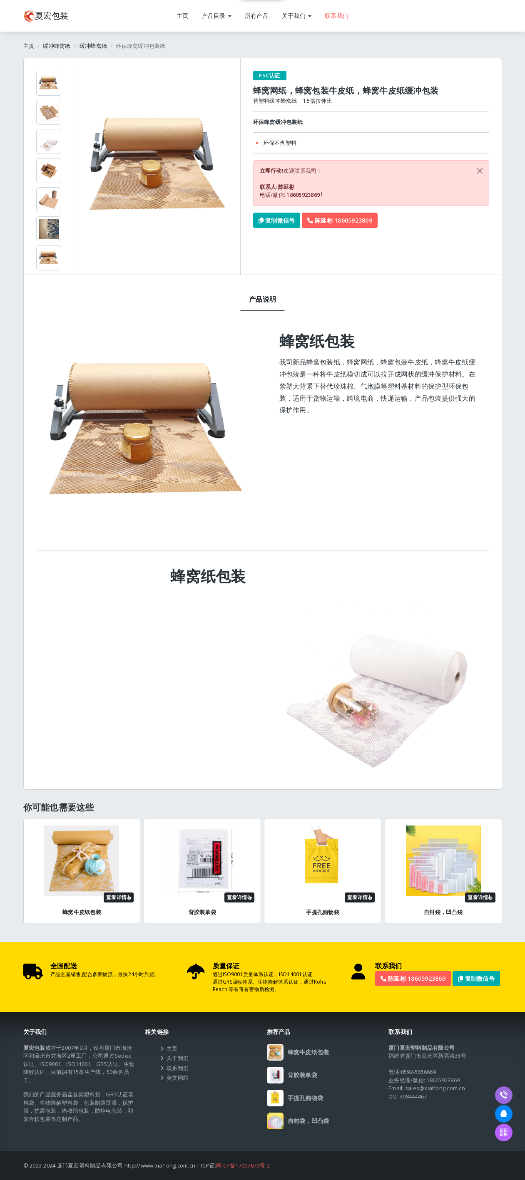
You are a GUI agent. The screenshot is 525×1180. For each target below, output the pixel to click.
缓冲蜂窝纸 (56, 46)
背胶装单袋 (202, 912)
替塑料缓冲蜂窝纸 (275, 100)
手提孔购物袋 (322, 912)
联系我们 (336, 16)
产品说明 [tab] (262, 299)
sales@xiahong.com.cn (435, 1088)
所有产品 (257, 16)
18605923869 (303, 194)
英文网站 (178, 1077)
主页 (183, 16)
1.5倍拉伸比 (317, 100)
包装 (46, 15)
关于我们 (296, 16)
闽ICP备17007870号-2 (243, 1165)
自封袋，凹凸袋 (443, 912)
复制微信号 (277, 220)
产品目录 (216, 16)
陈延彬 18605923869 (339, 220)
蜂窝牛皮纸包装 (81, 912)
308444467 (413, 1096)
